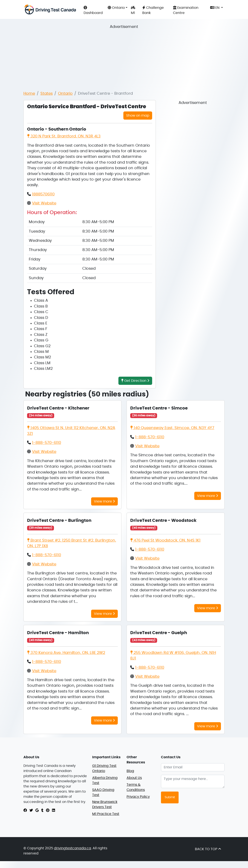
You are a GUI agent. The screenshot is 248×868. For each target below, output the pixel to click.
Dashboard (93, 10)
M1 (133, 10)
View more (104, 501)
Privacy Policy (138, 796)
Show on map (137, 115)
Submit (170, 797)
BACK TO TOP (208, 849)
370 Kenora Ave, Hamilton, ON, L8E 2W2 (66, 653)
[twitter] (31, 810)
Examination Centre (185, 10)
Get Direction (135, 380)
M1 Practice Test (105, 814)
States (46, 94)
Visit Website (44, 203)
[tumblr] (42, 810)
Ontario (65, 94)
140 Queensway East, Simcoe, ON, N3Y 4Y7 (172, 428)
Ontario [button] (116, 7)
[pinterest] (47, 810)
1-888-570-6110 (46, 443)
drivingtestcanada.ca (72, 848)
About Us (134, 778)
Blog (130, 771)
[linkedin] (53, 810)
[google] (37, 810)
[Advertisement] (127, 56)
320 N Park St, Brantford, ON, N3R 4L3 (64, 136)
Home (29, 94)
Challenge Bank (153, 10)
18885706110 (43, 194)
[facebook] (25, 810)
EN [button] (215, 7)
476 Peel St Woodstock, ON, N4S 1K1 (165, 540)
